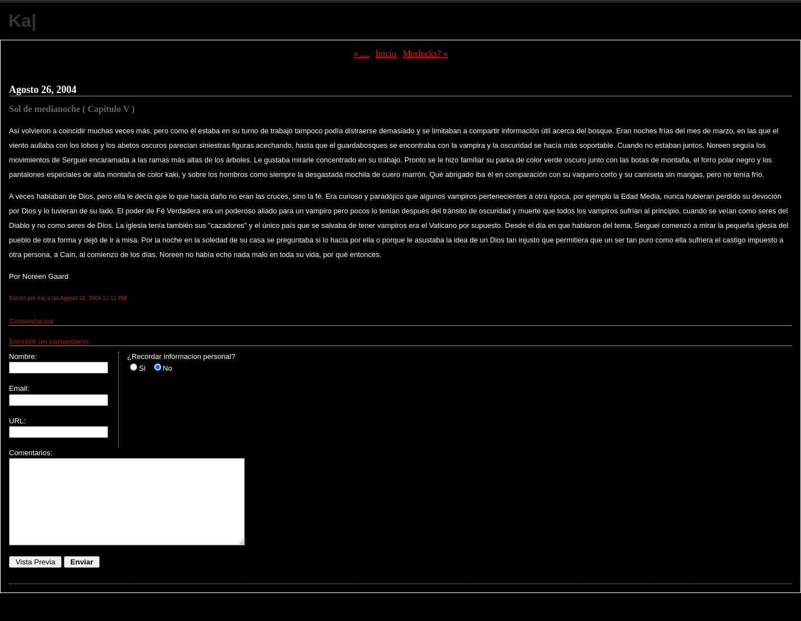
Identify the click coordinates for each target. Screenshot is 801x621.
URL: (17, 421)
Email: (19, 388)
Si (142, 368)
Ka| (22, 21)
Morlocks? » (425, 53)
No (168, 368)
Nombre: (23, 356)
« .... (361, 53)
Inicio (385, 53)
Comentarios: (30, 453)
